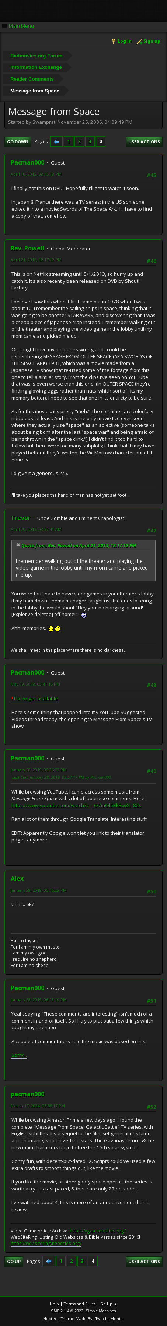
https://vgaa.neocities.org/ (98, 1231)
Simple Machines (101, 1311)
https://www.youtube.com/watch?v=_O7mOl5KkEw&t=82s (76, 805)
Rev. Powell (27, 248)
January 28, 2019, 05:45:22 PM (39, 890)
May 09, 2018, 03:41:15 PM (35, 684)
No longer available (34, 698)
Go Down (17, 141)
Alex (17, 879)
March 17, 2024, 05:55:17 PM (38, 1105)
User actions (144, 141)
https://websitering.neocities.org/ (46, 1243)
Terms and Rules (79, 1303)
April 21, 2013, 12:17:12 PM (36, 260)
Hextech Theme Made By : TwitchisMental (83, 1318)
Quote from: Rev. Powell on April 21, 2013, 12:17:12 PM (78, 545)
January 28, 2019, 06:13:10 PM (39, 999)
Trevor (21, 518)
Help (54, 1303)
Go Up (14, 1261)
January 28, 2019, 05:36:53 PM (39, 770)
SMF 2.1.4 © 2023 (67, 1311)
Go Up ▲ (109, 1303)
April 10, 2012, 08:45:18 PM (36, 174)
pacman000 (27, 1094)
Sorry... (19, 1055)
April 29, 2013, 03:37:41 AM (36, 529)
